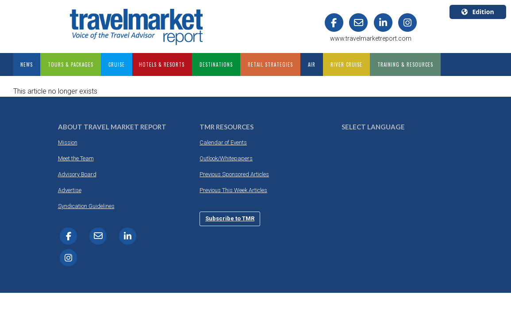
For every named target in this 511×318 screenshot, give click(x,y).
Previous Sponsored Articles (234, 174)
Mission (67, 142)
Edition (477, 12)
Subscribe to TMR (229, 218)
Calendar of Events (223, 142)
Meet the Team (76, 158)
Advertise (69, 190)
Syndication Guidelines (86, 206)
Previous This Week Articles (233, 190)
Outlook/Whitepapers (226, 158)
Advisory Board (77, 174)
